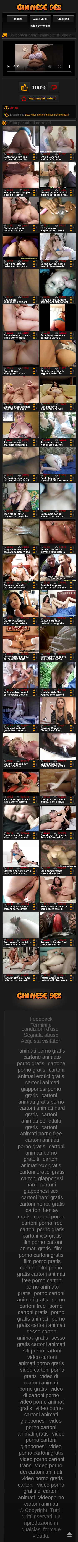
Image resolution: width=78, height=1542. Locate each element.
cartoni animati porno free (41, 1130)
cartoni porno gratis (42, 1229)
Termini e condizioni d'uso (40, 1027)
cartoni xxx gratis (42, 1236)
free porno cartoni (42, 1280)
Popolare (17, 18)
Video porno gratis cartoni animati (39, 7)
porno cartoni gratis (40, 1309)
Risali (69, 1534)
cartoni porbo (49, 1216)
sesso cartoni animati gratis (37, 1335)
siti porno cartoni (42, 1351)
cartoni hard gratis (42, 1197)
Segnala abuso (41, 1035)
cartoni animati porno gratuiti (53, 114)
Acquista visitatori (41, 1041)
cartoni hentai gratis (42, 1204)
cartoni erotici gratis (42, 1172)
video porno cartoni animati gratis (40, 1427)
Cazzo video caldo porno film (40, 22)
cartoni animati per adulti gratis (41, 1121)
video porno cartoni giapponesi (43, 1440)
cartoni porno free (42, 1223)
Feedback (41, 1019)
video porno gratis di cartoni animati (41, 1491)
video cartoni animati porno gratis (41, 1360)
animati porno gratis (42, 1051)
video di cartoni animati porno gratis (38, 1382)
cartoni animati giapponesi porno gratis (41, 1089)
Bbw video (30, 114)
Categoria (63, 18)
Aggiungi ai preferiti (42, 98)
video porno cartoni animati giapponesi (42, 1414)
